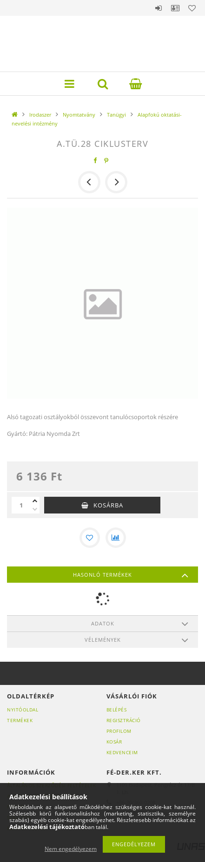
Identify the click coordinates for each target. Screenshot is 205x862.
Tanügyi (116, 114)
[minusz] (35, 509)
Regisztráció (123, 720)
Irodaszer (40, 114)
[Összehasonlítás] (116, 537)
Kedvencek (192, 8)
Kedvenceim (122, 752)
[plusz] (35, 501)
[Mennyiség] (21, 505)
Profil (175, 8)
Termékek (20, 720)
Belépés (158, 8)
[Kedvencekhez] (89, 537)
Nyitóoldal (22, 709)
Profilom (119, 731)
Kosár (114, 741)
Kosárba (108, 505)
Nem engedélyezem (71, 849)
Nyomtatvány (79, 114)
